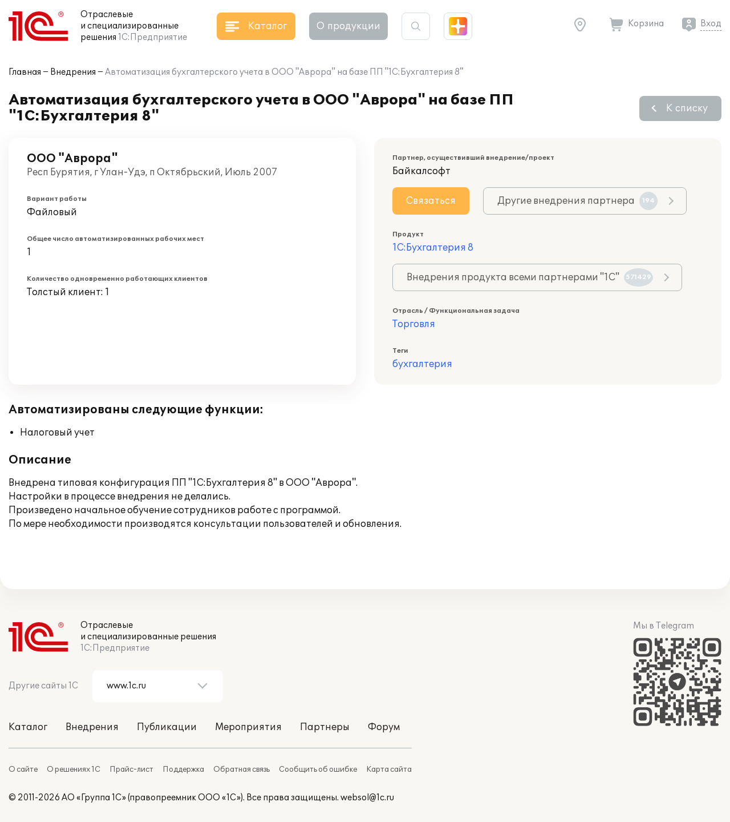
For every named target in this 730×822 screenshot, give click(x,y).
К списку (687, 108)
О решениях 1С (73, 769)
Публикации (167, 727)
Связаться (431, 201)
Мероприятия (248, 727)
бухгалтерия (422, 364)
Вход (710, 24)
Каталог (28, 727)
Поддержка (183, 769)
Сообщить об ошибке (318, 769)
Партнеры (325, 727)
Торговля (413, 324)
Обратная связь (241, 769)
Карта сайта (389, 769)
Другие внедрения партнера (577, 201)
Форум (384, 727)
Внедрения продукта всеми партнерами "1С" (530, 277)
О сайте (23, 769)
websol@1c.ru (367, 798)
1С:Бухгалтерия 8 (432, 247)
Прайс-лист (131, 769)
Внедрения (73, 72)
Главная (25, 72)
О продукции (348, 26)
